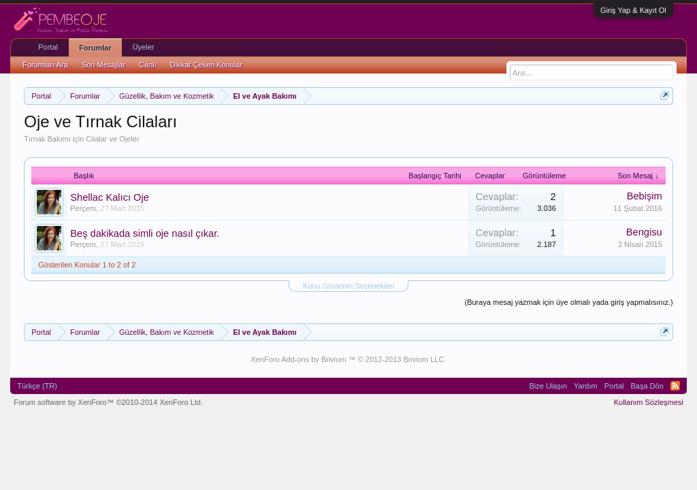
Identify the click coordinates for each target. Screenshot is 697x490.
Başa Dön (646, 386)
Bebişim (644, 196)
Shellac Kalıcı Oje (109, 197)
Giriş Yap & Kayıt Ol (633, 10)
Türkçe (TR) (37, 386)
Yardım (586, 386)
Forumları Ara (45, 65)
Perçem (83, 208)
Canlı (148, 65)
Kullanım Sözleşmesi (648, 402)
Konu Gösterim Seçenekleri (348, 286)
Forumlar (95, 48)
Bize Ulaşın (548, 386)
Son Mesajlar (103, 65)
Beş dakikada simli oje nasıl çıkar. (144, 233)
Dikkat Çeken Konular (206, 65)
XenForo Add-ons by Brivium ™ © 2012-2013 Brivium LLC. (349, 359)
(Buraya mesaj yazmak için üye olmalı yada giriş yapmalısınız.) (568, 302)
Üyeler (144, 47)
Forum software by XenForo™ (108, 402)
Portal (48, 47)
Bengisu (644, 232)
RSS (675, 386)
